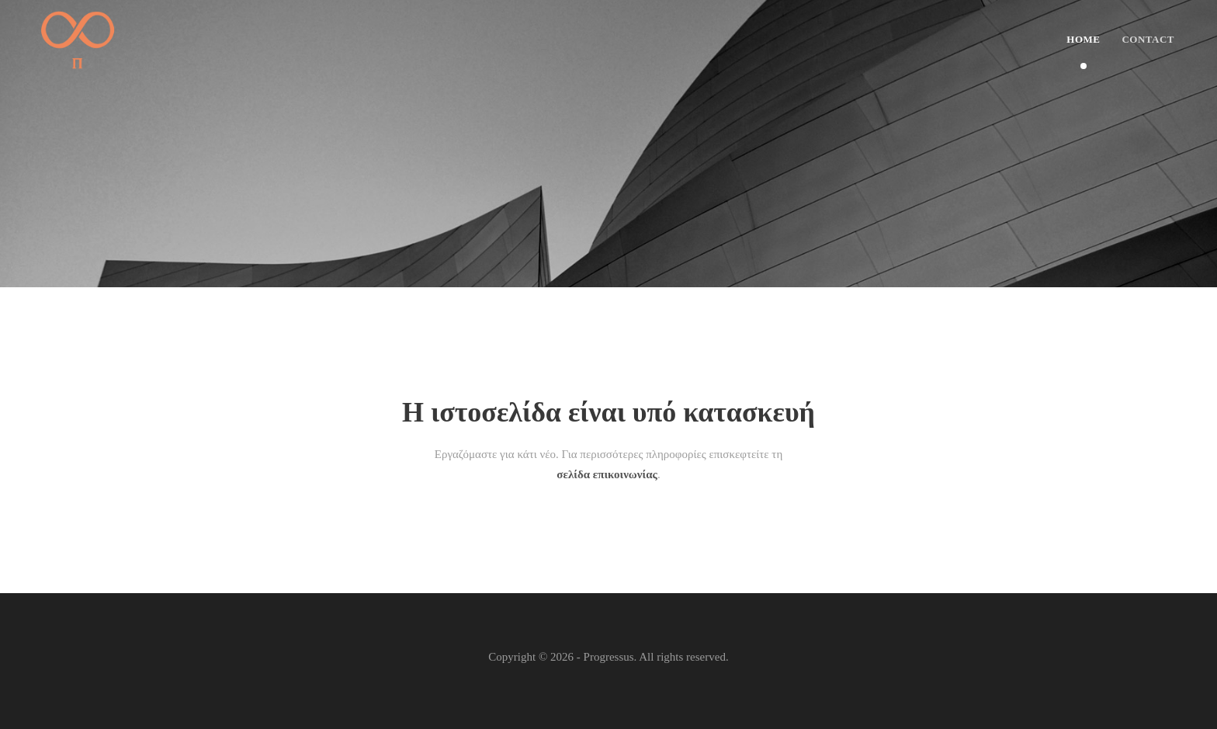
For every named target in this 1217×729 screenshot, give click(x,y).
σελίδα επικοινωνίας (606, 474)
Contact (1148, 39)
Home (1083, 39)
